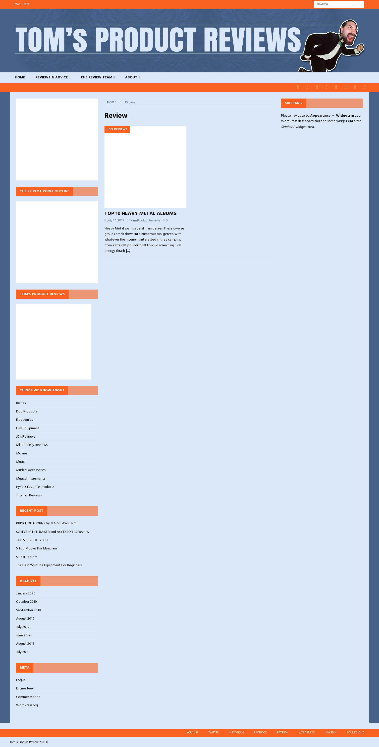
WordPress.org (27, 705)
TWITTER (213, 732)
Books (21, 403)
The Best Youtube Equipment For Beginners (49, 565)
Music (20, 461)
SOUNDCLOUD (355, 732)
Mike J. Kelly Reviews (31, 445)
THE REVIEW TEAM (96, 77)
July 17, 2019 (115, 220)
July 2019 (22, 627)
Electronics (24, 420)
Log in (20, 680)
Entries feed (25, 688)
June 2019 (23, 635)
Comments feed (28, 696)
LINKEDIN (331, 732)
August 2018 (25, 643)
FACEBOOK (260, 732)
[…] (128, 251)
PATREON (283, 732)
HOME (20, 77)
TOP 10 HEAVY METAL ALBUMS (140, 213)
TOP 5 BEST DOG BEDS (32, 540)
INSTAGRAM (236, 732)
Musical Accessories (30, 470)
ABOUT (131, 77)
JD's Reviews (25, 436)
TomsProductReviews (144, 220)
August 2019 (25, 618)
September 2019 (28, 610)
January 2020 (25, 593)
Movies (21, 453)
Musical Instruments (30, 478)
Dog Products (26, 411)
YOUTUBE (192, 732)
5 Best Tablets (26, 556)
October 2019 (26, 601)
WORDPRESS (307, 732)
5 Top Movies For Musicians (36, 548)
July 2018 (22, 652)
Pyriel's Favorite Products (35, 487)
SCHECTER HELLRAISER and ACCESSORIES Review (52, 531)
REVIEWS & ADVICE (51, 77)
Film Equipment (27, 428)
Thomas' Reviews (29, 495)
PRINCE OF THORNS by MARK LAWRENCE (46, 523)
